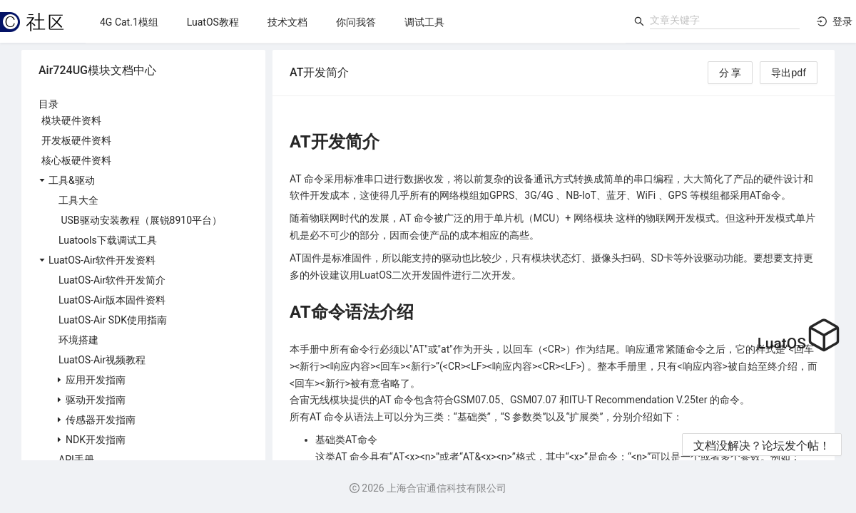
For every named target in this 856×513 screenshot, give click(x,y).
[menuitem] (129, 22)
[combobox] (725, 20)
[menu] (356, 21)
